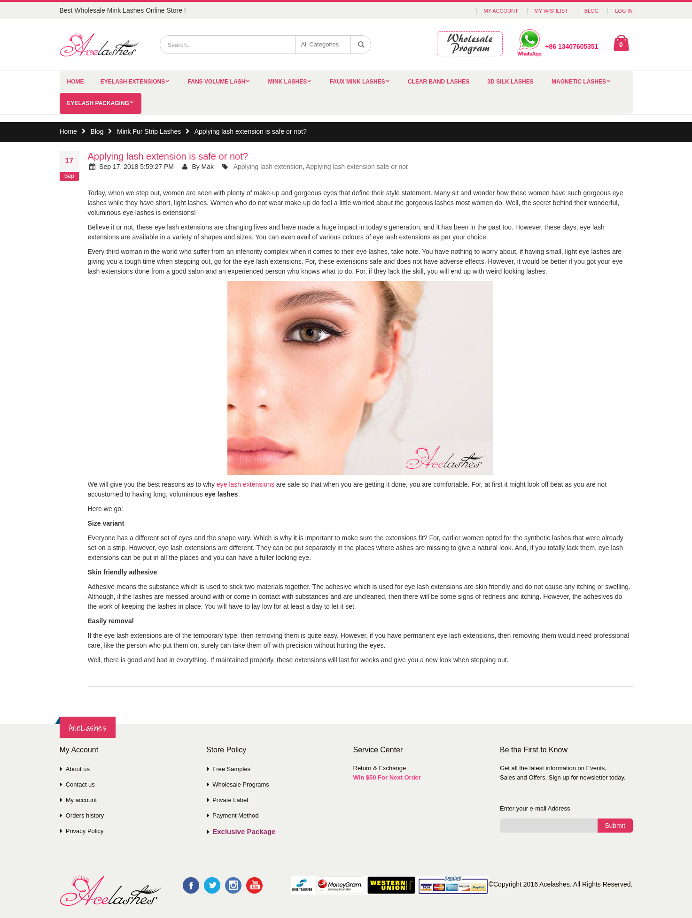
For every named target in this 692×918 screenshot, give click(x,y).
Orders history (85, 815)
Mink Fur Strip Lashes (149, 131)
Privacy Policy (85, 830)
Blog (591, 11)
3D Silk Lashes (511, 81)
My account (81, 799)
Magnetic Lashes (579, 81)
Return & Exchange (379, 768)
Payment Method (235, 815)
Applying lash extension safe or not (357, 166)
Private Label (230, 799)
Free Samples (231, 769)
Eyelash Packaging (98, 103)
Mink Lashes (287, 81)
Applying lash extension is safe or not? (168, 156)
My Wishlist (551, 11)
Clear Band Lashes (438, 81)
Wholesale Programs (240, 784)
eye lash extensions (245, 484)
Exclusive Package (243, 831)
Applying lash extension (268, 166)
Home (68, 131)
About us (78, 769)
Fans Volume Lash (217, 81)
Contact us (80, 784)
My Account (501, 11)
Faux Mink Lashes (357, 81)
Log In (623, 11)
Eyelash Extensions (133, 81)
